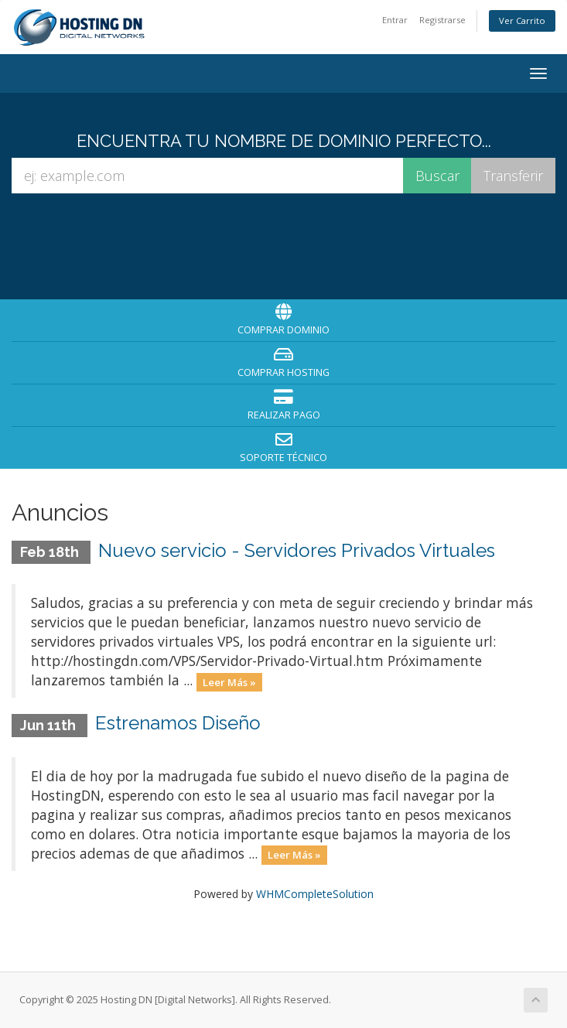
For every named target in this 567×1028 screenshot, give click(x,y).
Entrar (395, 20)
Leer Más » (229, 681)
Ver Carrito (522, 20)
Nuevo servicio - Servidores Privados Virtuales (296, 550)
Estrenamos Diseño (178, 723)
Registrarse (442, 20)
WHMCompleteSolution (315, 893)
